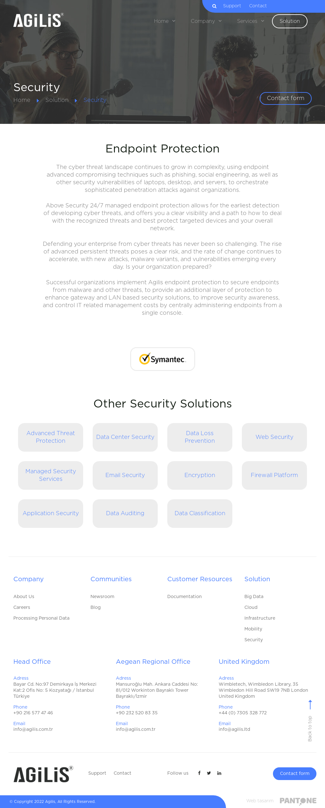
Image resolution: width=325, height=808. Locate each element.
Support (235, 6)
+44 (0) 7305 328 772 (243, 713)
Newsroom (102, 597)
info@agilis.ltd (234, 729)
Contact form (285, 98)
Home (21, 100)
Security (95, 100)
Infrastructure (259, 618)
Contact (261, 6)
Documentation (184, 597)
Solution (57, 100)
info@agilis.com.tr (33, 729)
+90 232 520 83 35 (137, 713)
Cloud (250, 607)
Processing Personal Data (41, 618)
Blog (95, 607)
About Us (23, 597)
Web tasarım (260, 801)
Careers (21, 607)
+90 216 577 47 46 (33, 713)
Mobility (253, 629)
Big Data (253, 597)
